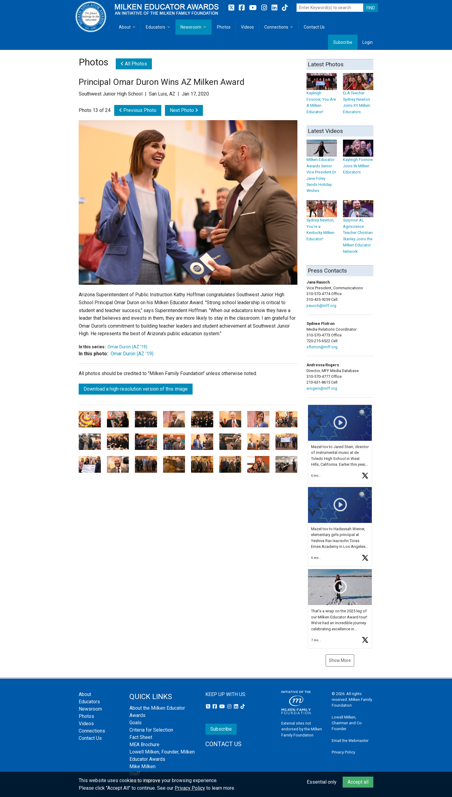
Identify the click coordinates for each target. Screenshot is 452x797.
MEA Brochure (144, 744)
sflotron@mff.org (321, 347)
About (125, 27)
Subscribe (342, 42)
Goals (135, 723)
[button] (340, 444)
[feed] (339, 526)
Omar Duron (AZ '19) (127, 346)
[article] (340, 444)
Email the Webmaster (350, 740)
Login (367, 42)
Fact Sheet (140, 737)
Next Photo (184, 110)
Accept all (358, 782)
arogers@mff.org (321, 388)
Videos (247, 27)
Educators (155, 27)
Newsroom (190, 27)
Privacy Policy (343, 752)
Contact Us (314, 27)
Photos (224, 27)
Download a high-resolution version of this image (136, 389)
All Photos (134, 64)
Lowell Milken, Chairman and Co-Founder (347, 723)
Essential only (322, 782)
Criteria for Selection (151, 730)
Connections (276, 27)
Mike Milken (142, 766)
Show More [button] (340, 660)
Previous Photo (137, 110)
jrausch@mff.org (321, 305)
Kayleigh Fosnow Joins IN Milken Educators (358, 159)
